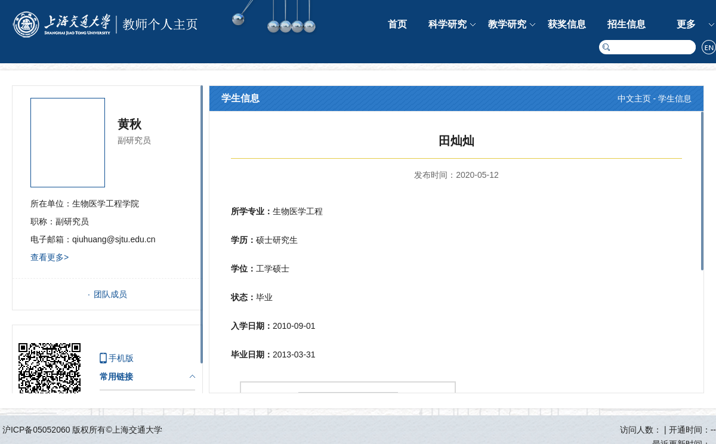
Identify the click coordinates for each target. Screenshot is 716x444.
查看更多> (49, 257)
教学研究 (507, 24)
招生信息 (626, 24)
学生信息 (675, 98)
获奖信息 (567, 24)
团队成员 (110, 294)
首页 (397, 24)
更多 (686, 24)
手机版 (121, 358)
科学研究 (447, 24)
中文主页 (634, 98)
